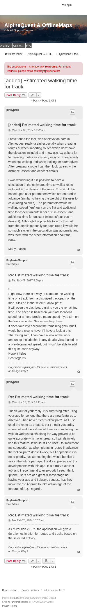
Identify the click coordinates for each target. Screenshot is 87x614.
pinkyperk (12, 110)
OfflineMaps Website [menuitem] (19, 45)
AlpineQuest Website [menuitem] (6, 45)
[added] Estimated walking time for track (40, 84)
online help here (51, 321)
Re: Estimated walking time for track (38, 275)
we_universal (14, 602)
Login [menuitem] (66, 5)
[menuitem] (5, 606)
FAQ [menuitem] (28, 45)
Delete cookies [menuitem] (30, 590)
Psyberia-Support (17, 260)
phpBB (17, 598)
